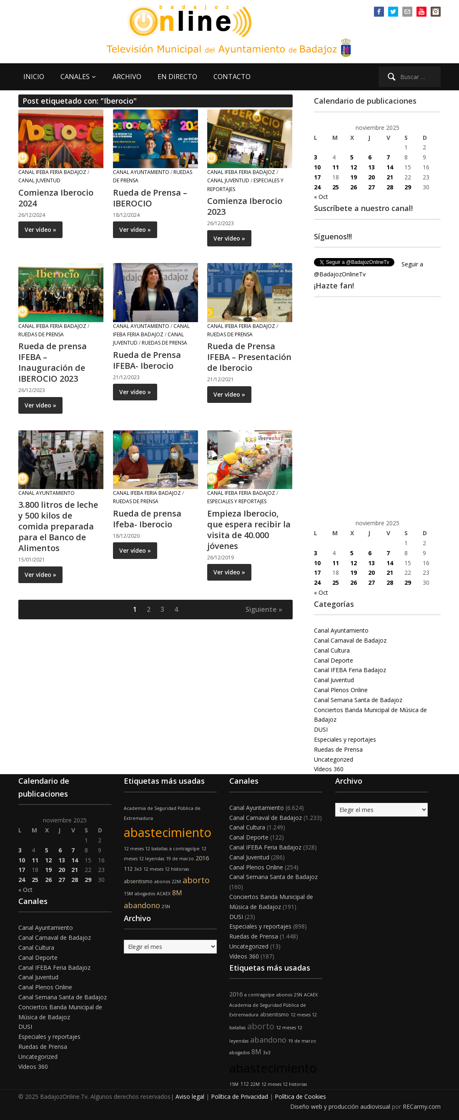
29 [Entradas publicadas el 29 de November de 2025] (407, 187)
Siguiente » (264, 609)
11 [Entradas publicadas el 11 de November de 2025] (335, 167)
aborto (196, 880)
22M (176, 881)
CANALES (75, 76)
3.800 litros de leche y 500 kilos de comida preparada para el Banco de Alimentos (58, 526)
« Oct (321, 197)
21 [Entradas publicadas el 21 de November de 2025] (389, 177)
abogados (145, 893)
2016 (202, 858)
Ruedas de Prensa (41, 334)
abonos (162, 881)
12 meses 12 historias (166, 869)
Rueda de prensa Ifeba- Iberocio (147, 519)
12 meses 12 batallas (146, 849)
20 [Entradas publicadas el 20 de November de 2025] (371, 177)
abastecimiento (167, 832)
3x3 (138, 869)
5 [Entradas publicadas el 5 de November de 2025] (352, 157)
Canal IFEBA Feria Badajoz (52, 172)
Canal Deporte (333, 660)
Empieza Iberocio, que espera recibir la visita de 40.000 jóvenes (249, 529)
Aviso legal (190, 1096)
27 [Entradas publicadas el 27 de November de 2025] (371, 187)
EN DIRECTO (177, 76)
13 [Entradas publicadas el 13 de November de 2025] (371, 167)
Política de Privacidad (239, 1096)
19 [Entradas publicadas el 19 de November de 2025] (353, 177)
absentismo (138, 881)
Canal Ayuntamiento (141, 172)
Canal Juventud (39, 180)
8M (177, 892)
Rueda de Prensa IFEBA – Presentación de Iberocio (249, 356)
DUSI (321, 729)
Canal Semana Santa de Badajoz (358, 700)
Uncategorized (333, 759)
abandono (142, 905)
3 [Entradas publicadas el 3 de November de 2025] (315, 157)
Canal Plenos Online (341, 690)
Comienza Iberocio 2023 (244, 206)
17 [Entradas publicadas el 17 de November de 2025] (317, 177)
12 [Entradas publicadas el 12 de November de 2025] (353, 167)
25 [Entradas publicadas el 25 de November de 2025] (335, 187)
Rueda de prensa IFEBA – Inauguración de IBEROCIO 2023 (52, 362)
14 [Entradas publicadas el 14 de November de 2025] (389, 167)
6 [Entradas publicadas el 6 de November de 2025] (369, 157)
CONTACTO (232, 76)
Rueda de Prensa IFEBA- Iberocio (147, 360)
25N (166, 906)
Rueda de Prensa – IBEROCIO (150, 198)
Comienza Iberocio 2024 (55, 198)
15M (128, 893)
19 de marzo (180, 859)
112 (128, 868)
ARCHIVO (127, 76)
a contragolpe (184, 849)
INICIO (33, 76)
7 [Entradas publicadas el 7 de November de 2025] (388, 157)
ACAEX (164, 893)
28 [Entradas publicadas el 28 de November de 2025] (389, 187)
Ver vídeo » (40, 229)
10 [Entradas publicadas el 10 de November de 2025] (317, 167)
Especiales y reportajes (236, 501)
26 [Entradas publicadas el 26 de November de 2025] (353, 187)
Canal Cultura (332, 650)
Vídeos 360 (329, 769)
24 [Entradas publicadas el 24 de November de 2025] (317, 187)
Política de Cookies (300, 1096)
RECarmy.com (422, 1106)
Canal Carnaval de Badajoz (350, 640)
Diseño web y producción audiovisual (340, 1106)
